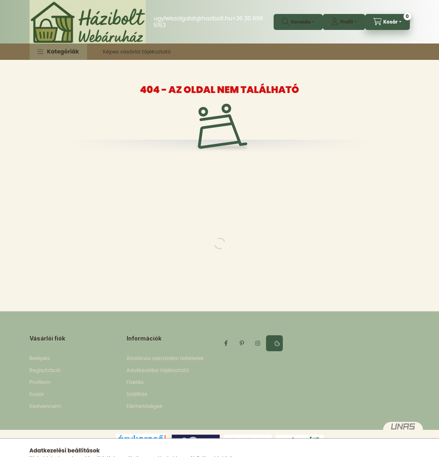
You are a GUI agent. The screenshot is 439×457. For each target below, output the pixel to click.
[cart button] (387, 22)
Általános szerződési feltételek (165, 358)
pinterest (242, 343)
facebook (226, 343)
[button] (58, 52)
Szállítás (137, 394)
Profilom (40, 382)
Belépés (40, 358)
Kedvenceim (46, 406)
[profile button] (344, 22)
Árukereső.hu (142, 447)
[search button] (298, 22)
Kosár (37, 394)
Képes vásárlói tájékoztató (137, 51)
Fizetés (135, 382)
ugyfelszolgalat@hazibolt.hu (193, 18)
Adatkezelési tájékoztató (158, 370)
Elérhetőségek (145, 406)
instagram (258, 343)
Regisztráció (45, 370)
